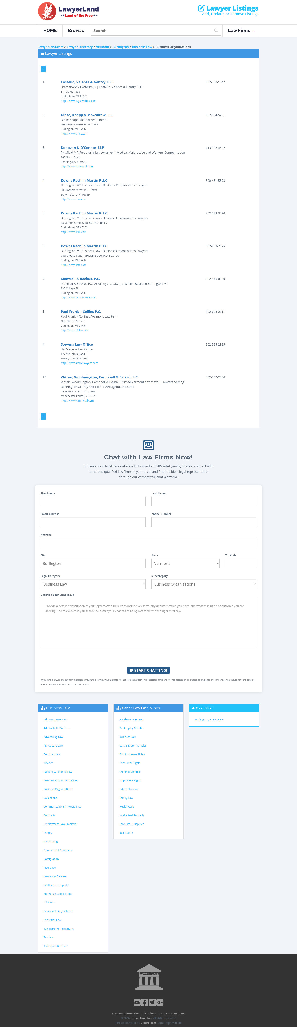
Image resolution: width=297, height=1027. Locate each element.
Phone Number (161, 514)
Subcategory (159, 576)
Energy (48, 832)
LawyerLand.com (50, 47)
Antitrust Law (52, 754)
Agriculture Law (53, 745)
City (43, 555)
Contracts (49, 815)
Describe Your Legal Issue (57, 594)
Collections (50, 798)
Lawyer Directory (80, 47)
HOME (50, 30)
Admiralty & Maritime (57, 728)
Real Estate (126, 832)
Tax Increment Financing (59, 928)
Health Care (126, 806)
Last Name (158, 493)
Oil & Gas (49, 902)
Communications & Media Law (62, 806)
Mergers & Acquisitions (58, 893)
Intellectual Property (56, 885)
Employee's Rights (130, 780)
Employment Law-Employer (60, 824)
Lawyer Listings (228, 8)
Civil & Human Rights (132, 754)
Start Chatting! (148, 670)
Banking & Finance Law (58, 771)
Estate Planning (128, 789)
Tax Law (48, 937)
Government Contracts (58, 850)
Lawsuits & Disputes (131, 824)
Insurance (50, 867)
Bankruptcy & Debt (131, 728)
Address (46, 534)
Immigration (51, 859)
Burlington (121, 47)
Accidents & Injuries (131, 719)
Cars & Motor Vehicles (132, 745)
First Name (48, 493)
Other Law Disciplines (141, 708)
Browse (76, 30)
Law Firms (240, 30)
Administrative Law (55, 719)
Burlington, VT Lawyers (209, 719)
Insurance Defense (55, 876)
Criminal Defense (130, 771)
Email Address (50, 514)
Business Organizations (58, 789)
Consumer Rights (129, 763)
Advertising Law (53, 737)
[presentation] (148, 657)
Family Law (126, 798)
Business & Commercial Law (61, 780)
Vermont (102, 47)
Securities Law (52, 920)
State (154, 555)
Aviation (49, 763)
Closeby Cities (204, 708)
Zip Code (231, 555)
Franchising (51, 841)
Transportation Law (56, 946)
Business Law (142, 47)
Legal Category (50, 576)
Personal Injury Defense (58, 911)
